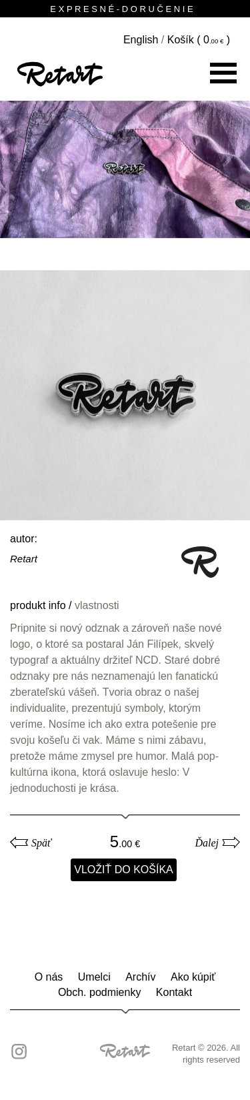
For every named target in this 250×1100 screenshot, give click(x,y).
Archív (140, 977)
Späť (41, 843)
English (140, 39)
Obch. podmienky (99, 992)
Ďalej (207, 843)
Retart (23, 558)
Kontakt (174, 992)
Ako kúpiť (193, 977)
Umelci (94, 977)
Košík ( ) (198, 39)
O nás (49, 977)
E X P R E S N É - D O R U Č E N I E (124, 8)
